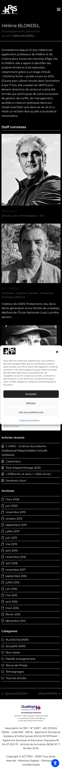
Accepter (31, 394)
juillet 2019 (12, 531)
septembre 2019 (15, 525)
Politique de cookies (29, 420)
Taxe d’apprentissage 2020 (23, 467)
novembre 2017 (15, 569)
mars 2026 (12, 499)
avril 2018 (11, 563)
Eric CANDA (10, 288)
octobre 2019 (13, 518)
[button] (57, 351)
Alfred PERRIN (49, 693)
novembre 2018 (15, 557)
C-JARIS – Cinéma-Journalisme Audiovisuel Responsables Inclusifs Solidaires (24, 451)
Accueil (5, 35)
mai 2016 (11, 595)
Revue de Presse (16, 665)
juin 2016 (11, 589)
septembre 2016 (15, 576)
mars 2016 (12, 608)
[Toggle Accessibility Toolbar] (55, 763)
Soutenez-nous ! (16, 480)
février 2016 (12, 614)
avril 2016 (11, 601)
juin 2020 (11, 505)
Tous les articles (16, 678)
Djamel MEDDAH (14, 693)
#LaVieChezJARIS (17, 639)
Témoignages (15, 671)
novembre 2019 (15, 512)
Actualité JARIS (16, 646)
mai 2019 (11, 544)
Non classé (13, 652)
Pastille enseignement (20, 658)
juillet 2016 (12, 582)
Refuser (31, 403)
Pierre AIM (9, 211)
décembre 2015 (15, 620)
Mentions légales (28, 760)
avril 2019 (11, 550)
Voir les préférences (31, 412)
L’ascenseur (13, 461)
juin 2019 (11, 537)
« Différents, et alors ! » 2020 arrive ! (28, 474)
